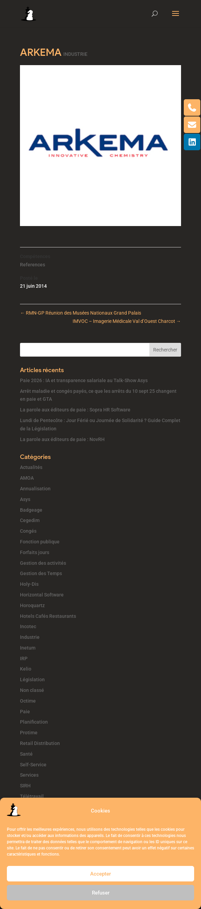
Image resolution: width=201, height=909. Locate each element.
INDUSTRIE (75, 54)
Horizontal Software (42, 595)
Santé (26, 754)
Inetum (27, 648)
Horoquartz (32, 605)
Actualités (31, 467)
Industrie (30, 637)
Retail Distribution (40, 743)
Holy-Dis (29, 584)
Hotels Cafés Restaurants (48, 616)
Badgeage (31, 510)
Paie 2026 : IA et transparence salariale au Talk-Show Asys (84, 380)
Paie (25, 711)
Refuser (100, 893)
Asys (25, 499)
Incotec (28, 626)
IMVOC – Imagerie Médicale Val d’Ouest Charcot (127, 321)
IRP (24, 658)
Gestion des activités (43, 563)
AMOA (27, 478)
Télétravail (32, 796)
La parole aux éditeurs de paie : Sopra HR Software (75, 409)
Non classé (32, 690)
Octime (28, 701)
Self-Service (33, 764)
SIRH (25, 785)
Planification (34, 722)
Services (29, 775)
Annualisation (35, 488)
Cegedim (30, 520)
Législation (32, 679)
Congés (28, 531)
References (32, 264)
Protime (29, 732)
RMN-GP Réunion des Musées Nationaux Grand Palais (80, 313)
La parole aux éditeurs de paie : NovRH (62, 439)
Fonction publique (40, 541)
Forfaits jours (34, 552)
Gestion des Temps (41, 573)
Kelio (25, 669)
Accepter (100, 874)
